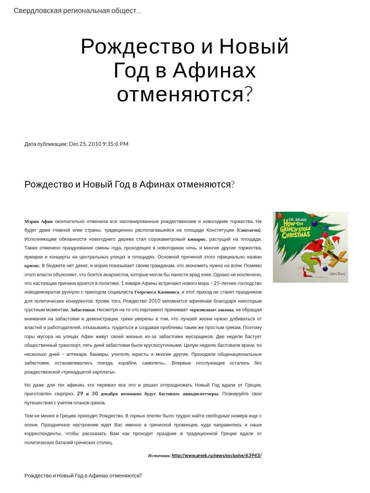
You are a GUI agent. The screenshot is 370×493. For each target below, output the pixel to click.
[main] (185, 69)
